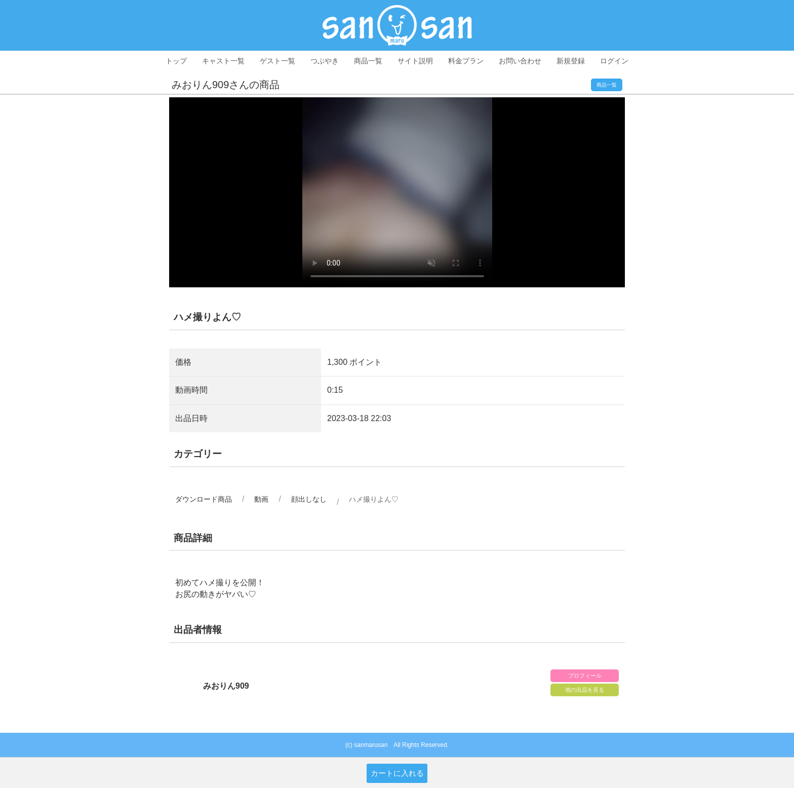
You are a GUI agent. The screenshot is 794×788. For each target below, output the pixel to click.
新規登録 (571, 61)
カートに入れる (397, 773)
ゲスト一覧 (277, 61)
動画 (261, 499)
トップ (176, 61)
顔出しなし (309, 499)
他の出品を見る (584, 690)
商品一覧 (368, 61)
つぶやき (324, 61)
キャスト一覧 (223, 61)
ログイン (614, 61)
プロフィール (585, 675)
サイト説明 (415, 61)
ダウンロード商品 (203, 499)
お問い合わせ (520, 61)
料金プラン (466, 61)
